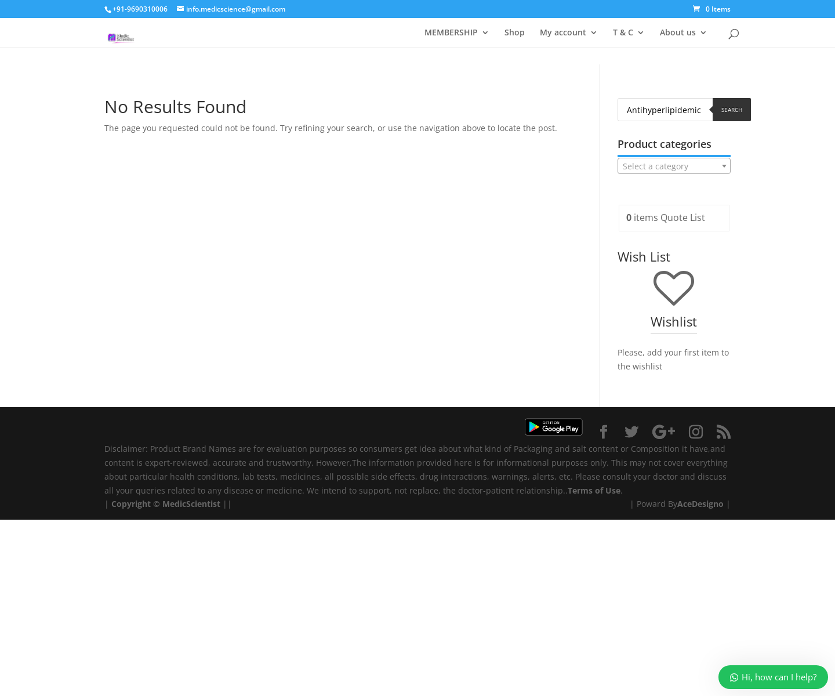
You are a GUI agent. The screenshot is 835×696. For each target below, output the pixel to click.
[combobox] (674, 166)
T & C (623, 33)
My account (563, 33)
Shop (514, 33)
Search (731, 110)
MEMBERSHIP (451, 33)
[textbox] (674, 166)
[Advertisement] (348, 601)
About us (678, 33)
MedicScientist (191, 503)
